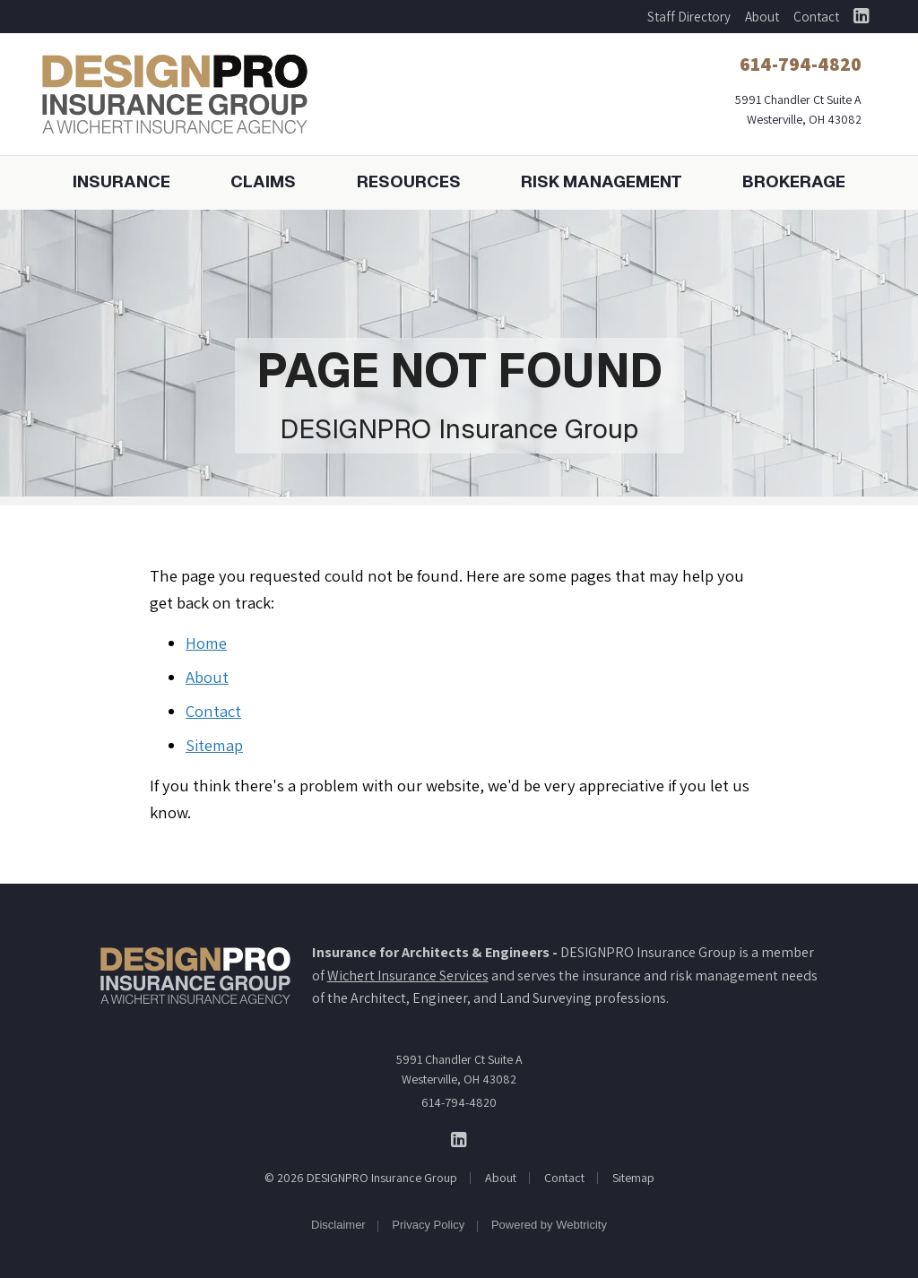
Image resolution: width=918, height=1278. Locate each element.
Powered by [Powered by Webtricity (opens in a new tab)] (549, 1224)
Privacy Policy (428, 1224)
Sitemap (214, 745)
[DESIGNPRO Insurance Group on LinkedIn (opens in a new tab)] (861, 16)
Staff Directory (689, 16)
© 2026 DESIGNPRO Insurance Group (360, 1178)
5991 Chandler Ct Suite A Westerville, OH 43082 (459, 1069)
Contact (816, 16)
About (762, 16)
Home (206, 642)
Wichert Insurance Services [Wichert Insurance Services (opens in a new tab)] (408, 975)
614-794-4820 (459, 1102)
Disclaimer (338, 1224)
